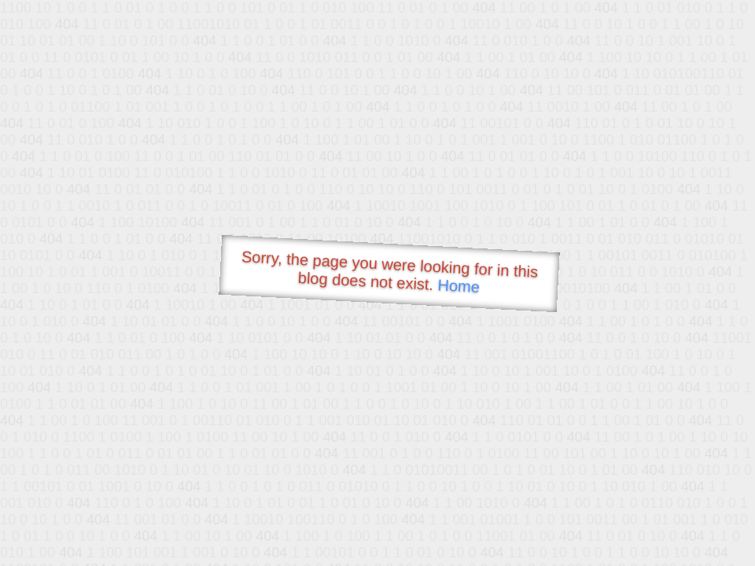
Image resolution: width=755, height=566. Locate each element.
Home (458, 286)
